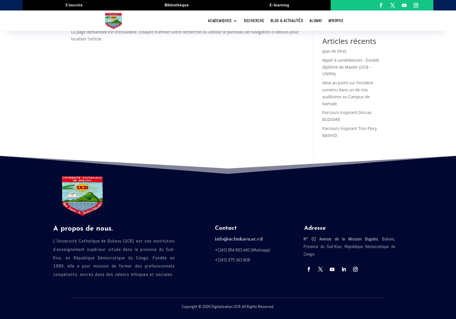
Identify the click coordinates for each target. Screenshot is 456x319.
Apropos (335, 20)
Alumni (315, 20)
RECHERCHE (254, 20)
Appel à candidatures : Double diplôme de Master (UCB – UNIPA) (350, 67)
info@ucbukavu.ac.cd (239, 239)
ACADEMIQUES (220, 20)
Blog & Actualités (286, 20)
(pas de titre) (334, 51)
